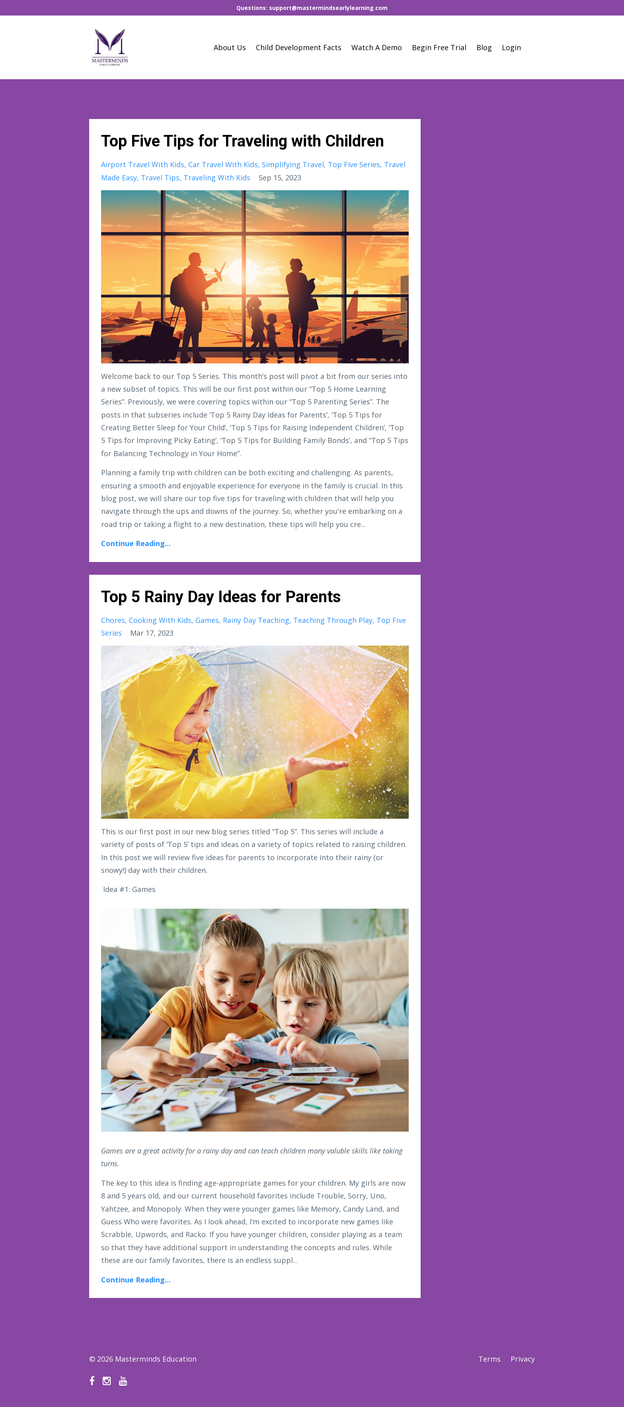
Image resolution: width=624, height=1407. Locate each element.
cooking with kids (160, 620)
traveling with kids (216, 177)
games (207, 620)
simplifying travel (293, 164)
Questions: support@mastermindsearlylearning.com (312, 8)
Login (511, 47)
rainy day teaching (256, 620)
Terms (489, 1359)
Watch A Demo (376, 47)
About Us (230, 47)
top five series (354, 164)
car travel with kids (223, 164)
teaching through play (332, 620)
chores (113, 620)
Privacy (523, 1359)
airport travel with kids (142, 164)
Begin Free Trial (439, 47)
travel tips (160, 177)
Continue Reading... (136, 543)
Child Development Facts (298, 47)
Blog (484, 47)
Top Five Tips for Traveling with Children (242, 141)
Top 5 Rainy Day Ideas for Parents (221, 596)
